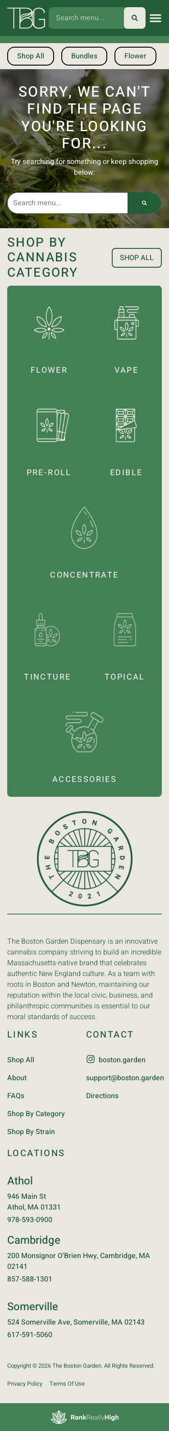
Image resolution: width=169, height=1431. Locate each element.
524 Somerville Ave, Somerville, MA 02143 (76, 1322)
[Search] (135, 18)
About (17, 1078)
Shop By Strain (31, 1131)
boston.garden (122, 1060)
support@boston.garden (125, 1078)
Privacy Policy (24, 1384)
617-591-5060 (29, 1334)
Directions (102, 1096)
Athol (20, 1181)
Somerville (32, 1307)
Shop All (20, 1060)
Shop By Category (36, 1114)
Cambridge (33, 1240)
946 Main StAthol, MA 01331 (34, 1202)
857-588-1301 (29, 1279)
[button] (155, 18)
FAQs (15, 1096)
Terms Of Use (67, 1384)
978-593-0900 (29, 1220)
